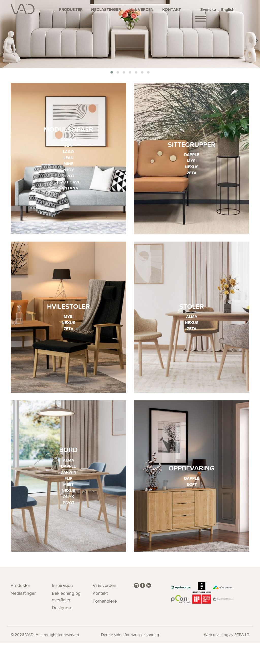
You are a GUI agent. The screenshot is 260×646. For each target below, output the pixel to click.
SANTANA (68, 189)
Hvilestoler (68, 308)
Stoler (191, 308)
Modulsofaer (68, 129)
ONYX (68, 499)
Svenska (208, 9)
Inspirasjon (62, 588)
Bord (68, 452)
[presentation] (3, 41)
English (227, 9)
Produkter (71, 9)
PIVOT (68, 176)
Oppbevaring (192, 470)
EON (68, 146)
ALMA (191, 318)
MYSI (192, 161)
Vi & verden (141, 9)
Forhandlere (105, 604)
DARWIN (68, 140)
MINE (68, 164)
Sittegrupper (191, 145)
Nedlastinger (106, 9)
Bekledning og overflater (66, 599)
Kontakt (171, 9)
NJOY (68, 170)
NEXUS (192, 167)
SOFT (192, 487)
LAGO (68, 152)
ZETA (192, 173)
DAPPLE (191, 155)
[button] (112, 72)
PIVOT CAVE (68, 182)
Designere (62, 611)
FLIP (68, 481)
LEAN (68, 158)
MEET (68, 487)
